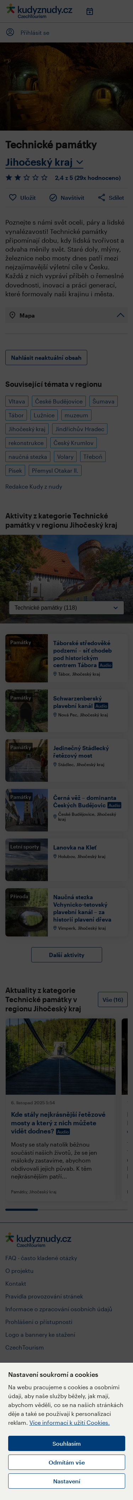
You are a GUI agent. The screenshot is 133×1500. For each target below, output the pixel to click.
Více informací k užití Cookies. (69, 1422)
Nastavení (66, 1481)
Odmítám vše (67, 1462)
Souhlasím (66, 1443)
